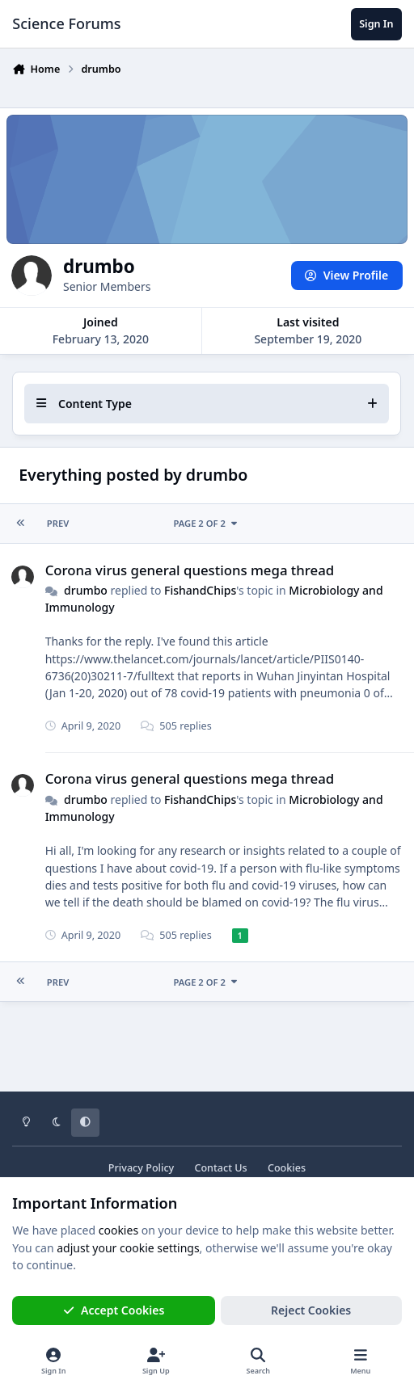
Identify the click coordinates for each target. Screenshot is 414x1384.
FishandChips (200, 590)
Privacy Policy (141, 1168)
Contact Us (220, 1168)
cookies (118, 1230)
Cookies (287, 1168)
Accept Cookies (114, 1310)
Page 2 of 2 (206, 523)
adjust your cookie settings (128, 1248)
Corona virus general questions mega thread (190, 569)
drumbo (86, 590)
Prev (58, 523)
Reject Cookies (311, 1310)
